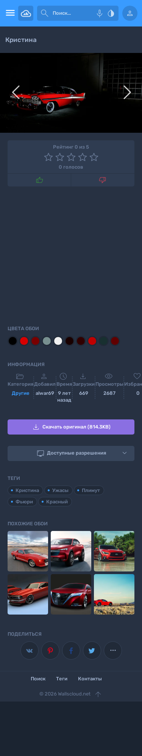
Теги (61, 678)
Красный (57, 502)
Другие (21, 393)
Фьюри (24, 502)
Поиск (38, 678)
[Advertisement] (71, 254)
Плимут (91, 490)
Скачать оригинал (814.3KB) (71, 427)
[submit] (44, 13)
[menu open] (9, 13)
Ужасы (60, 490)
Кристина (27, 490)
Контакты (90, 678)
